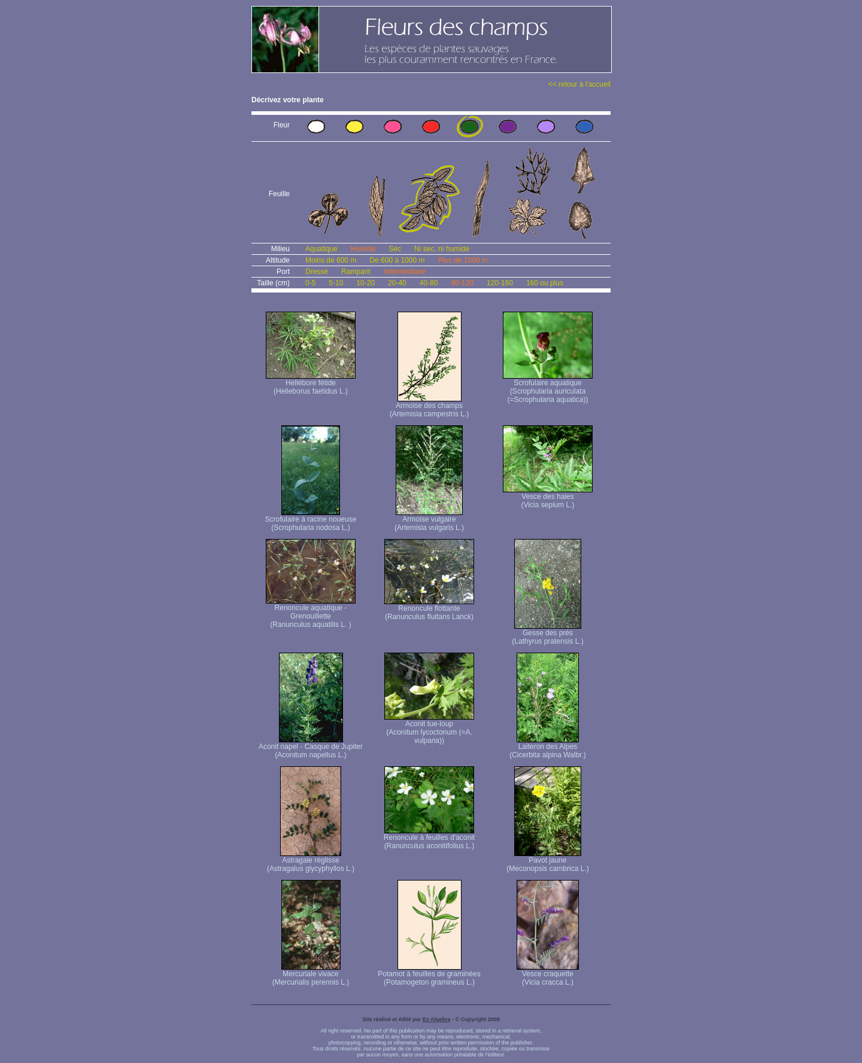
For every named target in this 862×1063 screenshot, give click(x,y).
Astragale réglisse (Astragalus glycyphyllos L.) (310, 861)
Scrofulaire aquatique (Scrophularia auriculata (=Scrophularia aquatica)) (548, 388)
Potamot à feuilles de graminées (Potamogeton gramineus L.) (429, 974)
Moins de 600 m (330, 260)
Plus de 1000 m (462, 260)
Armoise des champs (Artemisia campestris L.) (429, 406)
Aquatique (321, 249)
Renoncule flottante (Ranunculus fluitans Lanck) (429, 609)
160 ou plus (544, 283)
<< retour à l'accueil (579, 84)
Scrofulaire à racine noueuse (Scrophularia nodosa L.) (311, 520)
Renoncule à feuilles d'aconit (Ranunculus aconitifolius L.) (429, 838)
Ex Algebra (437, 1019)
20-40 (397, 283)
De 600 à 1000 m (396, 260)
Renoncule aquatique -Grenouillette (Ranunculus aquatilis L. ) (311, 613)
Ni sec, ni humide (441, 249)
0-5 (310, 283)
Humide (363, 249)
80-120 (462, 283)
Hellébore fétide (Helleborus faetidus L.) (311, 383)
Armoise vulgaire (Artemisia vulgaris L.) (429, 520)
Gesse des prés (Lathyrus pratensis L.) (547, 633)
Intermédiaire (405, 271)
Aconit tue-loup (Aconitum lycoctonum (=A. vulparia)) (429, 729)
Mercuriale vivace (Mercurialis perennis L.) (311, 974)
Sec (394, 249)
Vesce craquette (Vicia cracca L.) (548, 974)
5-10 (336, 283)
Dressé (316, 271)
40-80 (429, 283)
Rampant (356, 271)
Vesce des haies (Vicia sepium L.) (548, 497)
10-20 (365, 283)
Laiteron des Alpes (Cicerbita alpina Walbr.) (547, 747)
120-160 (500, 283)
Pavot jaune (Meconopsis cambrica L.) (547, 861)
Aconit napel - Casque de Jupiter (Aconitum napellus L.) (311, 747)
